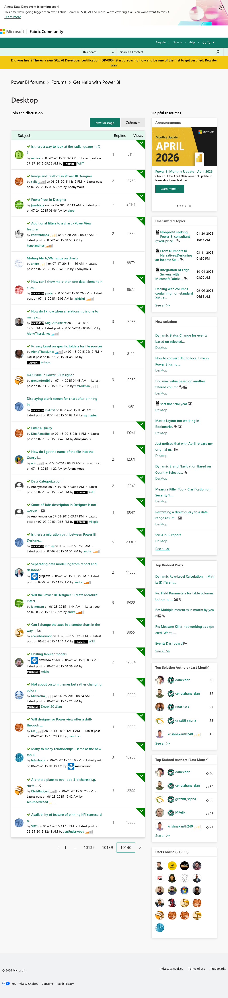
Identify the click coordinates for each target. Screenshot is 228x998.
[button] (105, 122)
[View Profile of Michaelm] (38, 696)
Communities (130, 31)
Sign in (177, 42)
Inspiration (92, 31)
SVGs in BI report (168, 535)
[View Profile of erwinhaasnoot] (41, 636)
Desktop (161, 347)
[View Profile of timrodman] (82, 386)
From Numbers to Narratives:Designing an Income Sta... (173, 255)
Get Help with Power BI (96, 82)
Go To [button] (206, 42)
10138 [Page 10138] (89, 847)
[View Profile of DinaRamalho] (40, 433)
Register (161, 42)
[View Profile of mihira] (35, 158)
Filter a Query (41, 428)
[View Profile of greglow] (44, 576)
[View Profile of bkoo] (71, 210)
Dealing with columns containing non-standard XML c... (174, 293)
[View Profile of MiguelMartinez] (55, 323)
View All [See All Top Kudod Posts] (162, 651)
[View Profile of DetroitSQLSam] (51, 706)
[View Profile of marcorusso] (83, 766)
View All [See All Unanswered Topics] (162, 305)
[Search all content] (170, 52)
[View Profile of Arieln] (45, 671)
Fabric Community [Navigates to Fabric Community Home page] (46, 31)
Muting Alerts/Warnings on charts (52, 258)
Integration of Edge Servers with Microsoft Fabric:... (172, 274)
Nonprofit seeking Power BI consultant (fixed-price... (172, 236)
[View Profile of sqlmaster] (90, 415)
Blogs (150, 31)
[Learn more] (169, 189)
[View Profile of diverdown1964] (49, 660)
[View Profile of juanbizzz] (37, 205)
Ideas (110, 31)
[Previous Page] (57, 847)
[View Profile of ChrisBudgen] (40, 791)
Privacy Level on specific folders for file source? (66, 346)
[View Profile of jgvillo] (49, 293)
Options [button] (131, 122)
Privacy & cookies (171, 968)
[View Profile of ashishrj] (79, 298)
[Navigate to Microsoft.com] (12, 31)
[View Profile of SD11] (34, 826)
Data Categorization (46, 481)
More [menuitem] (165, 31)
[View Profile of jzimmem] (37, 606)
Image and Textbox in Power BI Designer (61, 176)
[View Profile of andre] (35, 263)
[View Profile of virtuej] (49, 546)
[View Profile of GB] (33, 731)
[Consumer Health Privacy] (58, 984)
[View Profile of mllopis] (46, 362)
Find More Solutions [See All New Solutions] (162, 548)
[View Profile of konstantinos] (40, 235)
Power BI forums (28, 82)
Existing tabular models (48, 654)
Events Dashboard (169, 643)
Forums (73, 31)
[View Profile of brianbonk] (38, 760)
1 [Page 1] (65, 847)
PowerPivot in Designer (48, 199)
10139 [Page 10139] (107, 847)
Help (192, 42)
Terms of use (196, 968)
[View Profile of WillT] (80, 163)
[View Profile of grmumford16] (40, 380)
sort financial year (174, 404)
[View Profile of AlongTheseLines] (38, 333)
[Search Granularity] (98, 52)
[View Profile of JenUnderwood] (37, 802)
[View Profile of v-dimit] (50, 410)
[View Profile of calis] (34, 181)
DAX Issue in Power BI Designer (50, 375)
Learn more (12, 17)
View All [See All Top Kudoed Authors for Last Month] (162, 835)
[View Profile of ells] (33, 463)
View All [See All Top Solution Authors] (162, 743)
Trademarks (218, 968)
